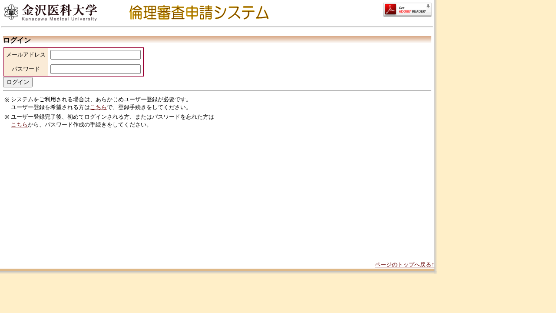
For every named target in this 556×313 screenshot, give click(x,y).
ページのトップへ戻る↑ (404, 264)
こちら (98, 107)
